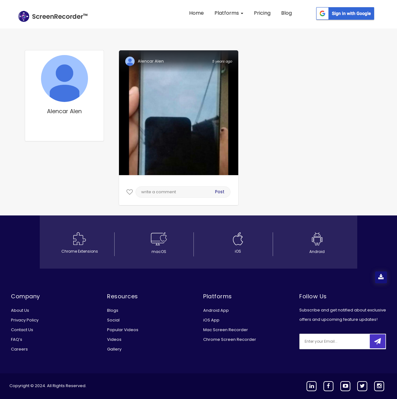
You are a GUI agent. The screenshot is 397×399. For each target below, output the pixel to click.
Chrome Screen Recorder (229, 339)
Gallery (114, 349)
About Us (20, 310)
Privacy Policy (25, 320)
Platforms (228, 13)
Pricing (262, 13)
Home (196, 13)
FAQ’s (16, 339)
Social (113, 320)
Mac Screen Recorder (225, 330)
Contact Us (22, 330)
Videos (114, 339)
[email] (341, 341)
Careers (19, 349)
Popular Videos (122, 330)
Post (219, 192)
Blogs (112, 310)
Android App (216, 310)
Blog (286, 13)
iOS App (211, 320)
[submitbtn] (377, 341)
